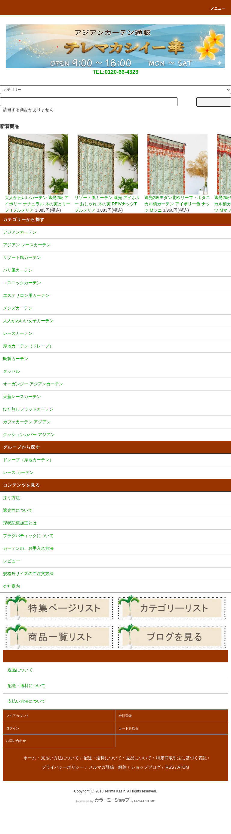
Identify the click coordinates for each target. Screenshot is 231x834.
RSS (169, 767)
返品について (138, 757)
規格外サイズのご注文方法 (115, 574)
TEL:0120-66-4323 (115, 72)
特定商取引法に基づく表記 (181, 757)
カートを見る (128, 728)
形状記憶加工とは (115, 523)
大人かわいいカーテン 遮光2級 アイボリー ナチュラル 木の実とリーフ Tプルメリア (38, 173)
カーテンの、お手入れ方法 (115, 548)
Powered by (115, 801)
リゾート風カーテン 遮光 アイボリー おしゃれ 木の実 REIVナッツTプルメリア (108, 173)
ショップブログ (146, 767)
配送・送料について (103, 757)
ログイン (12, 728)
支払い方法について (60, 757)
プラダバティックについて (115, 536)
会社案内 (115, 586)
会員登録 (125, 715)
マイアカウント (17, 715)
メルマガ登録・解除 (108, 767)
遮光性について (115, 511)
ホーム (29, 757)
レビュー (115, 561)
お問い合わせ (16, 740)
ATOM (183, 767)
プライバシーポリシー (63, 767)
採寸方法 (115, 498)
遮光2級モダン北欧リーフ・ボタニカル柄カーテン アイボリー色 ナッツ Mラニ (177, 173)
